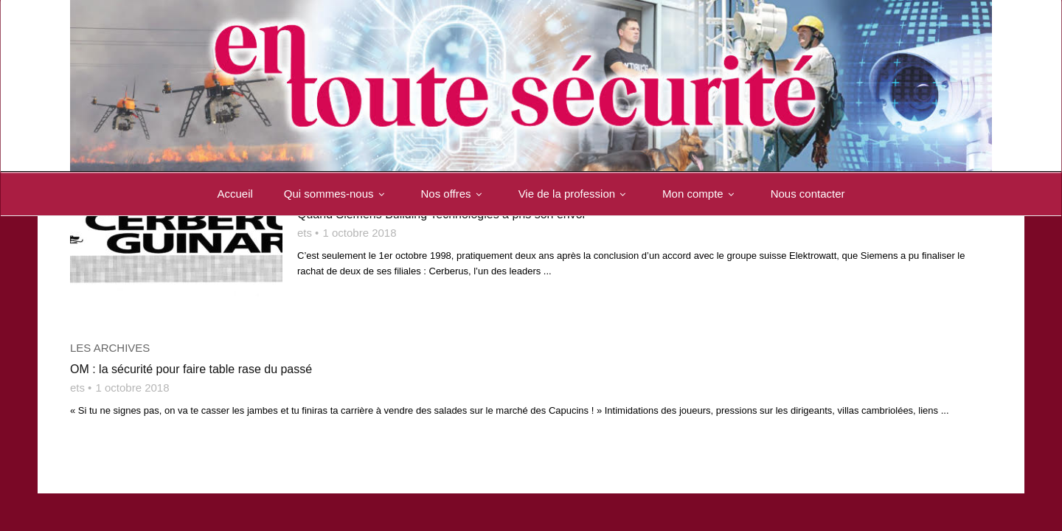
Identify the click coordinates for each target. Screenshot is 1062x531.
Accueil (234, 193)
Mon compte (701, 193)
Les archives (110, 347)
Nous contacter (808, 193)
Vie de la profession (574, 193)
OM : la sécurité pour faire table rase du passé (191, 369)
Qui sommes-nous (337, 193)
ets (304, 232)
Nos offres (454, 193)
